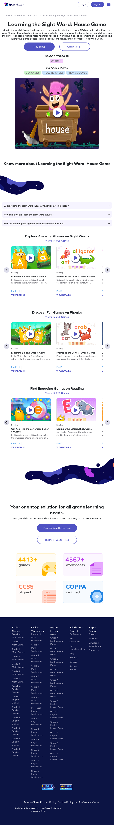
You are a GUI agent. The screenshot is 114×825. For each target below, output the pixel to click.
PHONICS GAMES (77, 72)
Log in (83, 4)
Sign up (97, 4)
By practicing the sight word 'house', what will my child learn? (57, 205)
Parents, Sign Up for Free (57, 528)
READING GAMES (53, 72)
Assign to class (75, 46)
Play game (39, 46)
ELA (29, 15)
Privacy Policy (48, 802)
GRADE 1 (56, 61)
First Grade (39, 15)
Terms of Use (31, 802)
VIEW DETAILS (18, 295)
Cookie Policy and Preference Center (79, 802)
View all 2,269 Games (57, 393)
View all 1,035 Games (57, 240)
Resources (11, 15)
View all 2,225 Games (57, 316)
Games (22, 15)
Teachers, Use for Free (57, 539)
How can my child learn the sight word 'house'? (57, 214)
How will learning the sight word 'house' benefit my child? (57, 223)
